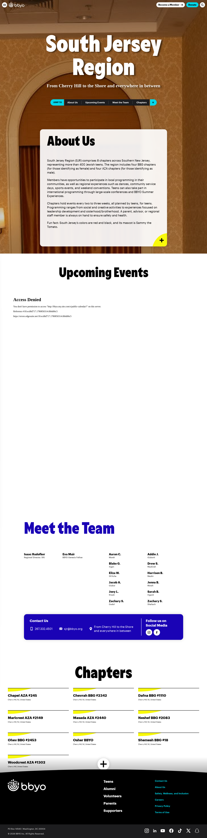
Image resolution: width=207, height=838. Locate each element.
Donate (192, 4)
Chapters (141, 102)
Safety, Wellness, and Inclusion (172, 793)
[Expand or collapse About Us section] (160, 239)
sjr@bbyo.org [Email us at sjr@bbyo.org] (73, 628)
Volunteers (112, 796)
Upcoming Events (95, 102)
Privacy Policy (162, 806)
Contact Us (161, 780)
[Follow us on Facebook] (157, 632)
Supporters (113, 810)
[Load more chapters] (103, 764)
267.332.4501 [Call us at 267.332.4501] (44, 628)
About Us (72, 102)
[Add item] (153, 102)
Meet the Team (120, 102)
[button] (4, 4)
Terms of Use (162, 812)
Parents (110, 803)
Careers (159, 799)
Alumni (109, 789)
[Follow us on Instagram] (149, 632)
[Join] (170, 4)
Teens (108, 781)
